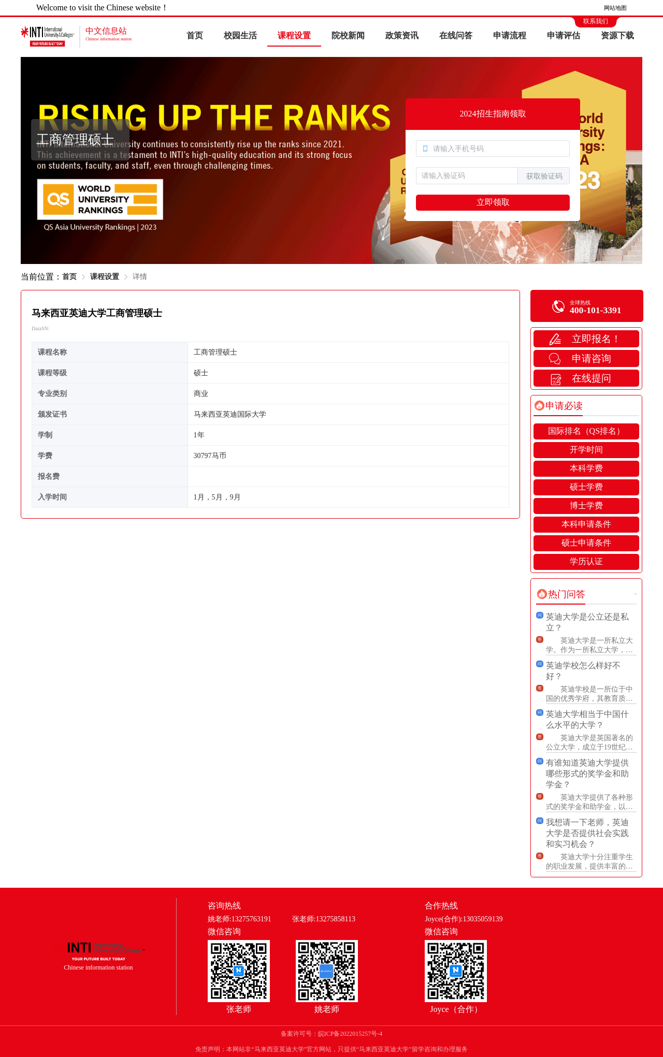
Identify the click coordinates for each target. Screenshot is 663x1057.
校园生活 (240, 35)
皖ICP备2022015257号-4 (350, 1033)
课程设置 (294, 35)
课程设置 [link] (104, 277)
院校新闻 (348, 35)
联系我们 (595, 21)
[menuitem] (194, 36)
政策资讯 (402, 35)
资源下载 (617, 35)
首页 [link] (69, 277)
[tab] (558, 405)
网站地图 (615, 8)
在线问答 (455, 35)
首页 (194, 35)
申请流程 (509, 35)
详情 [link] (140, 277)
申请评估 (563, 35)
